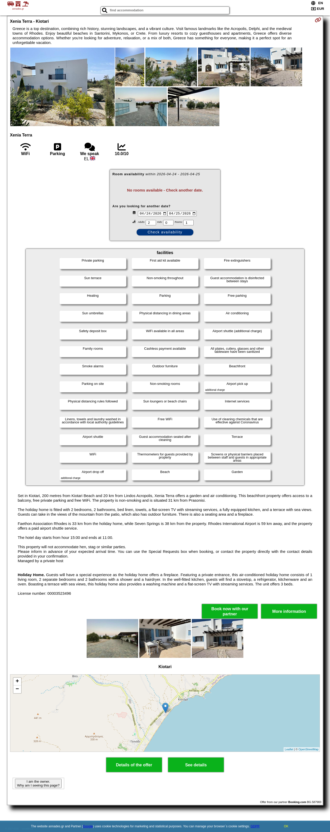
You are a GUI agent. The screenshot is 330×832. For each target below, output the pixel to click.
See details (196, 765)
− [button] (17, 689)
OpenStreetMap (309, 749)
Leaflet (289, 749)
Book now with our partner (229, 611)
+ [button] (17, 681)
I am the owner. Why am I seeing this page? (38, 783)
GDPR (255, 826)
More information (289, 611)
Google (88, 826)
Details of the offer (134, 765)
